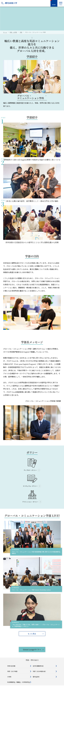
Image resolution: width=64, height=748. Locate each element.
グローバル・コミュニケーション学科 (30, 96)
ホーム (5, 32)
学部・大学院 (13, 32)
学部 (21, 32)
